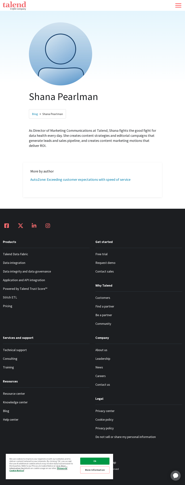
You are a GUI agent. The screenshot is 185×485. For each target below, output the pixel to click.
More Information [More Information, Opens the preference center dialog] (95, 469)
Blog (35, 114)
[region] (59, 466)
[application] (175, 475)
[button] (178, 5)
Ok (94, 461)
